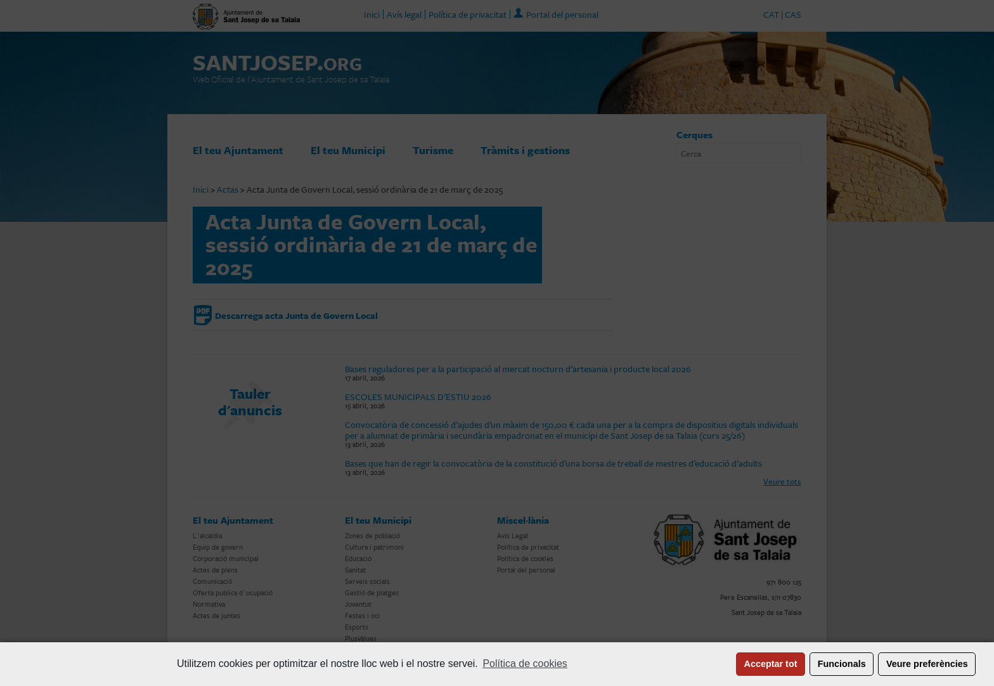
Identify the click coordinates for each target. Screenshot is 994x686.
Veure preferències (927, 664)
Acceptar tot (770, 664)
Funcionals (842, 664)
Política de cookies (524, 663)
